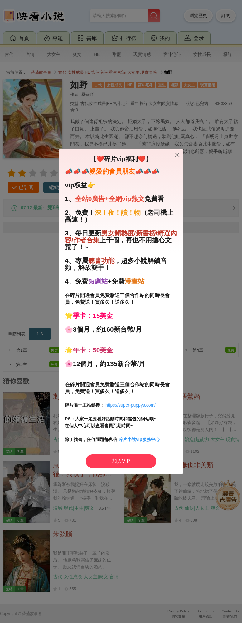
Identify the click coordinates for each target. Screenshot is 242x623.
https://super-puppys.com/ (130, 405)
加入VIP (121, 461)
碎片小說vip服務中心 (139, 439)
